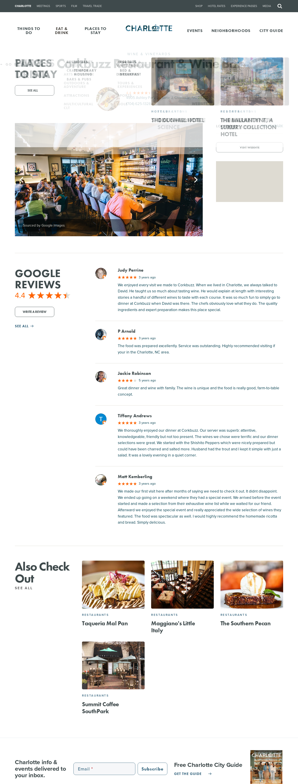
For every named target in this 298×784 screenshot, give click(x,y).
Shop (198, 6)
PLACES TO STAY (96, 30)
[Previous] (22, 180)
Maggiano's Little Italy (173, 626)
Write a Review (34, 312)
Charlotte (23, 6)
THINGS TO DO (28, 30)
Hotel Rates (216, 6)
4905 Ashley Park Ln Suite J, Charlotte (167, 98)
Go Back (13, 64)
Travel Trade (92, 6)
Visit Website (249, 147)
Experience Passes (244, 6)
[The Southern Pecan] (252, 584)
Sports (61, 6)
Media (267, 6)
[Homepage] (149, 30)
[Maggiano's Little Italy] (182, 584)
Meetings (43, 6)
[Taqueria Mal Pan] (113, 584)
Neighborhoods (231, 30)
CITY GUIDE (271, 30)
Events (195, 30)
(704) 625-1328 (138, 104)
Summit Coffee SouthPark (100, 707)
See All (26, 588)
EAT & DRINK (62, 30)
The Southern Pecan (246, 623)
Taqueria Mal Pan (105, 623)
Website (200, 104)
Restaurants (95, 615)
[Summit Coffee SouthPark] (113, 665)
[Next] (195, 180)
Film (74, 6)
